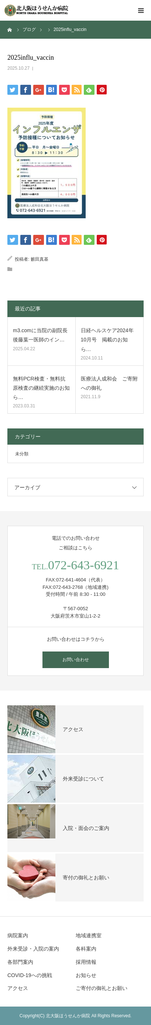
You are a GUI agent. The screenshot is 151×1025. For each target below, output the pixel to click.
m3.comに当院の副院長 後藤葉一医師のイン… (40, 335)
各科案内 (86, 949)
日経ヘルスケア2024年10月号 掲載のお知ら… (107, 339)
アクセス (17, 988)
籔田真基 (39, 259)
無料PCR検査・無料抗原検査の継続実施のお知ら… (41, 388)
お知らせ (86, 975)
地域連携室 (89, 935)
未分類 (21, 453)
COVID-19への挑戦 (29, 975)
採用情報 (86, 962)
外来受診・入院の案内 (33, 949)
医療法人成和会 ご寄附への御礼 (109, 383)
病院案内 (17, 935)
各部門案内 (20, 962)
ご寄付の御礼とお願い (101, 988)
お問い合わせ (75, 659)
